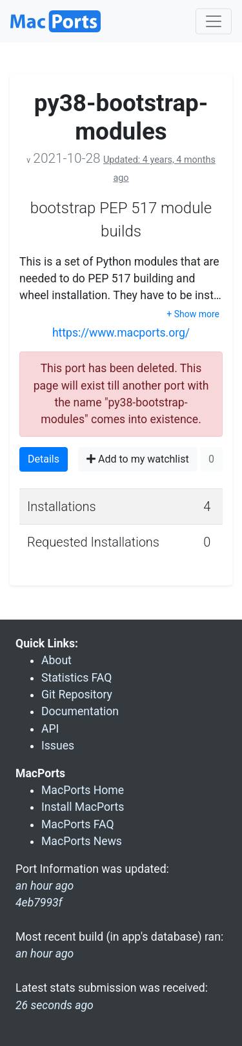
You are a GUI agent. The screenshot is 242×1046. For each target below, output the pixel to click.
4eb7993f (39, 902)
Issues (57, 745)
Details (43, 459)
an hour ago (44, 953)
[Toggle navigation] (214, 21)
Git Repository (76, 694)
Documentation (80, 711)
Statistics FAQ (76, 677)
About (56, 660)
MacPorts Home (82, 790)
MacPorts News (81, 841)
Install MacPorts (82, 806)
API (50, 728)
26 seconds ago (54, 1005)
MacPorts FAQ (77, 824)
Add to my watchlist (137, 459)
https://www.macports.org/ (121, 332)
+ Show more (192, 314)
